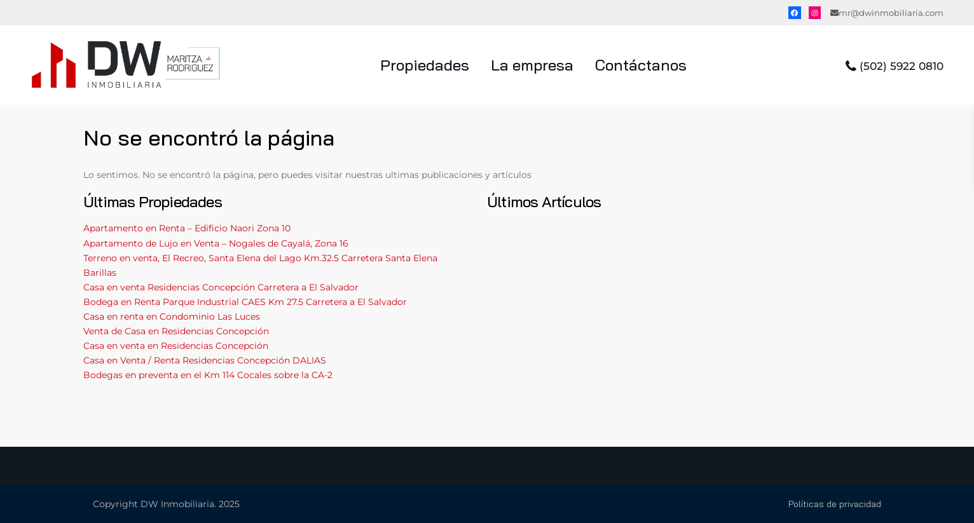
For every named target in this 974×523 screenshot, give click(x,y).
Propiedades (424, 64)
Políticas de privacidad (834, 504)
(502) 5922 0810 (901, 66)
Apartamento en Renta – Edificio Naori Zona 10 (187, 228)
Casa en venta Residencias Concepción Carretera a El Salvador (221, 287)
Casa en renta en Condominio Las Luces (171, 316)
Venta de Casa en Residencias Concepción (176, 331)
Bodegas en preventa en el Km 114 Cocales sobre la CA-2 (208, 375)
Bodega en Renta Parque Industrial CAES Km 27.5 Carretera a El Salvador (245, 302)
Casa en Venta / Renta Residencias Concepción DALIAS (204, 360)
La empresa (532, 64)
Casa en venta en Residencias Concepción (175, 345)
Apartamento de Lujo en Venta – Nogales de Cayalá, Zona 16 (215, 243)
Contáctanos (641, 64)
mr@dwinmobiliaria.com (891, 13)
